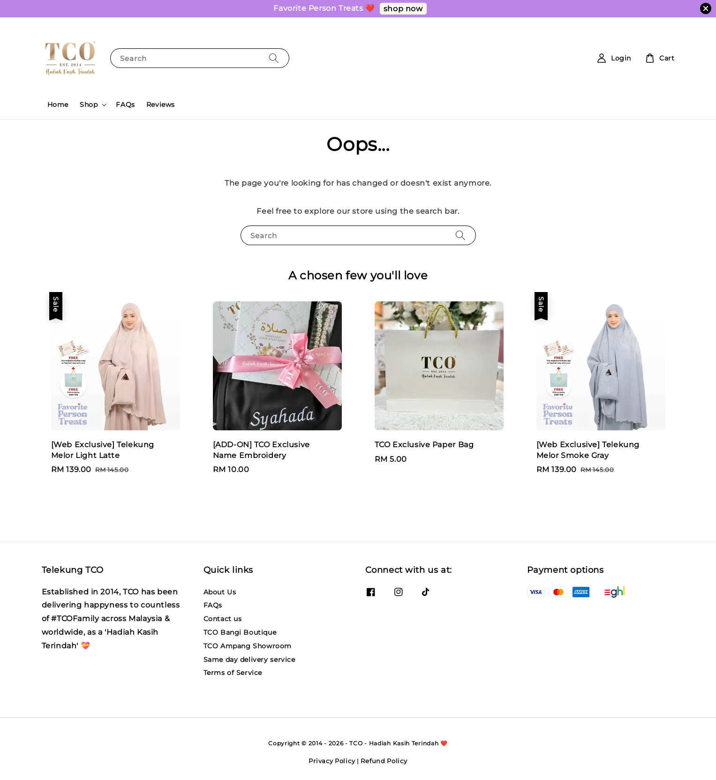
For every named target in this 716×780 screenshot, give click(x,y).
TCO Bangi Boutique (240, 632)
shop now (403, 8)
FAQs (125, 104)
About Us (219, 592)
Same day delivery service (249, 659)
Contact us (222, 619)
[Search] (274, 58)
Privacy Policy (332, 761)
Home (57, 104)
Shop (89, 104)
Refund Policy (384, 761)
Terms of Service (233, 672)
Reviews (160, 104)
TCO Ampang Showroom (247, 646)
